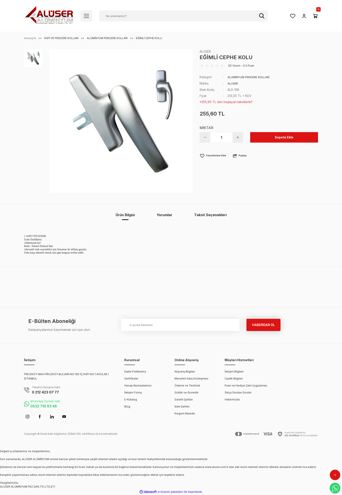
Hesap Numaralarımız (138, 385)
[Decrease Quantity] (205, 137)
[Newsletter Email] (180, 325)
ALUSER (205, 51)
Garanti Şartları (183, 399)
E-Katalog (130, 399)
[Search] (183, 15)
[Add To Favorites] (214, 155)
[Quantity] (221, 137)
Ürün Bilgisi (125, 215)
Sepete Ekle (284, 137)
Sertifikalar (131, 378)
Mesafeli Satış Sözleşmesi (191, 378)
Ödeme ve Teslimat (187, 385)
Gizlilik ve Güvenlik (186, 392)
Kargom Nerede (184, 413)
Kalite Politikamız (135, 371)
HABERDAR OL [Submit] (263, 325)
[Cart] (315, 16)
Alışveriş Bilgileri (184, 371)
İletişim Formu (133, 392)
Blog (127, 406)
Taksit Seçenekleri (210, 215)
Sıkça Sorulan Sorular (238, 392)
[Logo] (49, 15)
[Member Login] (304, 16)
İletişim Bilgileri (234, 371)
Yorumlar (164, 215)
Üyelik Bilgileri (234, 378)
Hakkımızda (232, 399)
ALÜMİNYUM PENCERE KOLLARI (250, 77)
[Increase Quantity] (238, 137)
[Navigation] (86, 16)
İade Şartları (182, 406)
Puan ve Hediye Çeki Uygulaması (246, 385)
